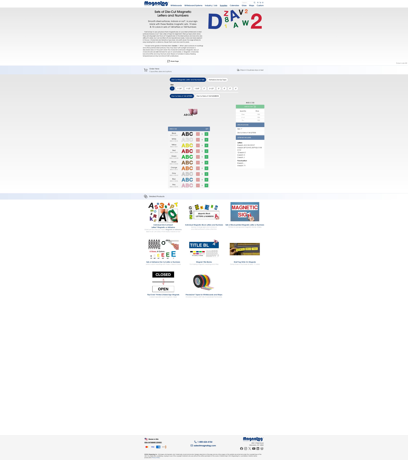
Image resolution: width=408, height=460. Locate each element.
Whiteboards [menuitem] (176, 5)
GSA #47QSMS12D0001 (153, 442)
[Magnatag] (253, 439)
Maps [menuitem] (251, 5)
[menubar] (217, 5)
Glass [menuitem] (244, 5)
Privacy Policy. (156, 457)
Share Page (173, 61)
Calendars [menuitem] (234, 5)
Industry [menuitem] (211, 5)
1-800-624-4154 (203, 442)
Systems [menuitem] (193, 5)
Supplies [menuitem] (223, 5)
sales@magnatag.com (203, 445)
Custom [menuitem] (260, 5)
